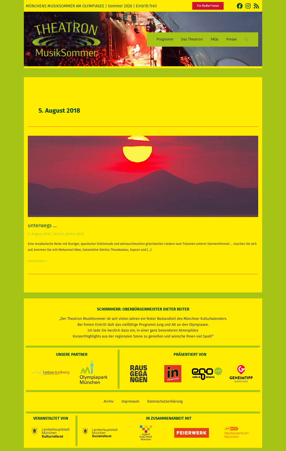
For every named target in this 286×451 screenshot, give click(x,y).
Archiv (59, 234)
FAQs (214, 39)
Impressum (130, 400)
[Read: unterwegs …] (143, 176)
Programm (165, 39)
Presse (231, 39)
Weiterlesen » (37, 260)
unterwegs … (42, 225)
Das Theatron (192, 39)
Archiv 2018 (75, 234)
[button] (247, 39)
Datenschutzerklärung (165, 400)
